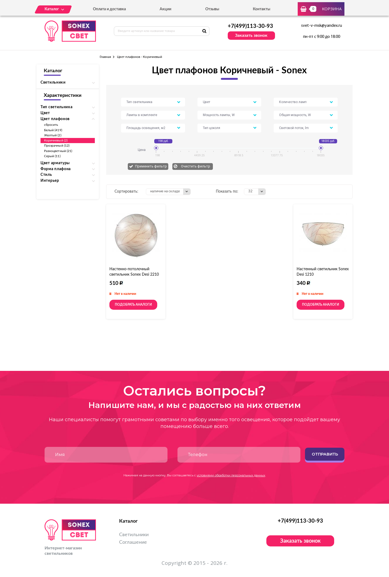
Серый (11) (52, 156)
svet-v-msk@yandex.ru (321, 26)
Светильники (134, 534)
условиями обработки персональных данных (231, 475)
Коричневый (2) (56, 140)
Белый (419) (53, 130)
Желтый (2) (52, 135)
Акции (165, 9)
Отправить (325, 454)
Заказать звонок (251, 35)
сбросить (51, 124)
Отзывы (212, 9)
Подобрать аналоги (133, 304)
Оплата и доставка (109, 9)
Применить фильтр (151, 166)
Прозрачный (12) (56, 145)
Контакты (261, 9)
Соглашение (133, 542)
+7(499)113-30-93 (250, 26)
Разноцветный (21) (58, 151)
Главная (105, 56)
